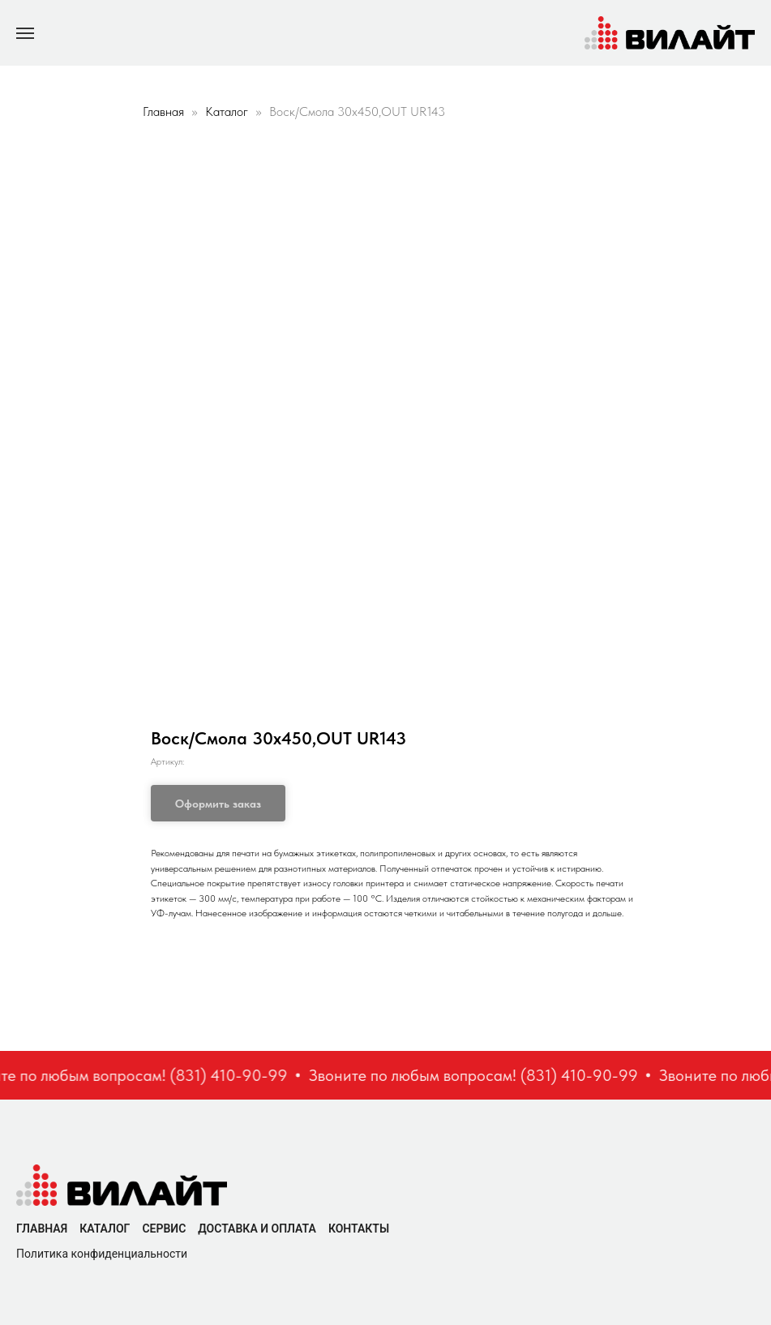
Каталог (228, 111)
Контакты (358, 1228)
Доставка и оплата (257, 1228)
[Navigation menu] (25, 33)
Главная (163, 111)
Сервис (164, 1228)
